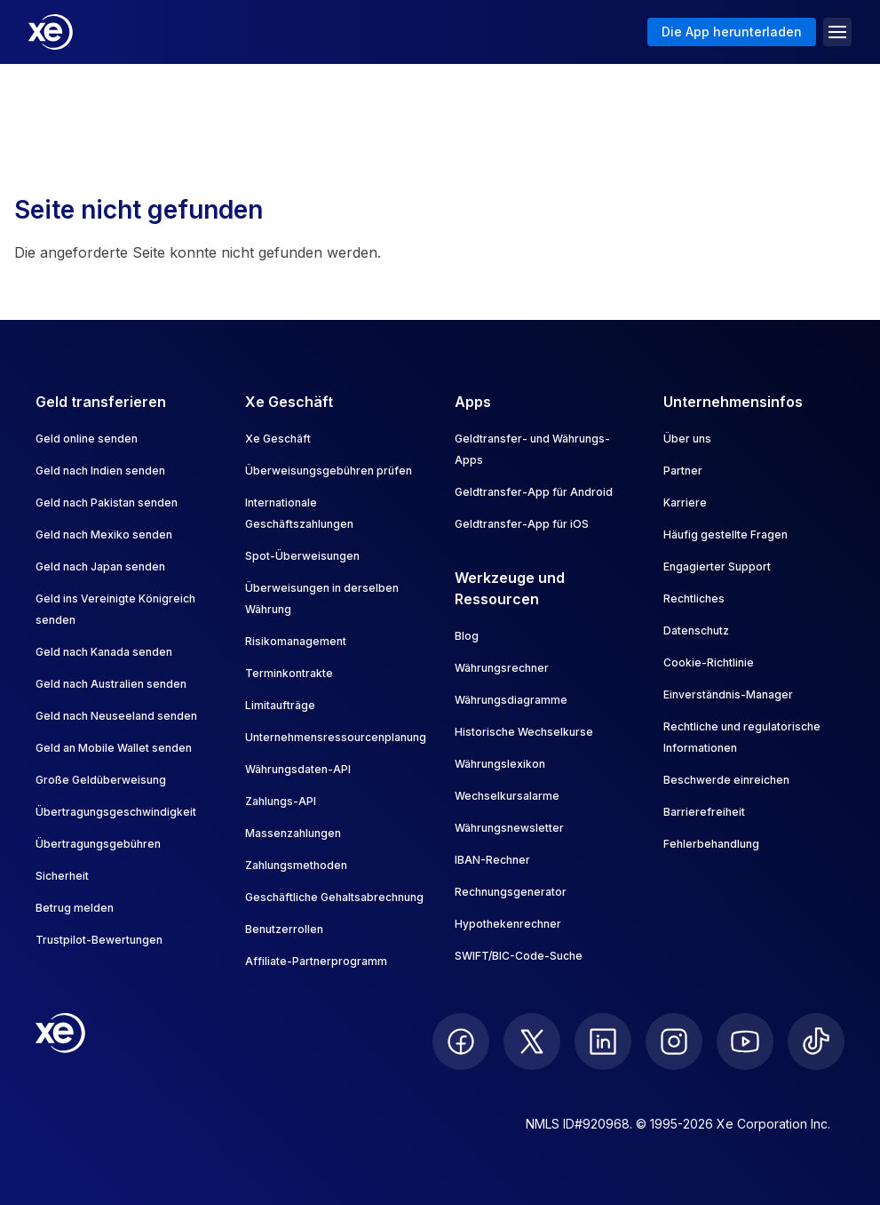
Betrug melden (75, 907)
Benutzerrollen (284, 929)
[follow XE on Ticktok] (816, 1041)
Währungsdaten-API (298, 769)
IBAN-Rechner (492, 859)
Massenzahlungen (293, 833)
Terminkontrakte (289, 673)
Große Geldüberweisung (101, 779)
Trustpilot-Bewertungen (99, 939)
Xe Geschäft (278, 438)
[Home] (50, 32)
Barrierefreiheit (704, 811)
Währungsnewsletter (509, 827)
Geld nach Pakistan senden (107, 502)
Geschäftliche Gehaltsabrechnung (334, 897)
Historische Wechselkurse (524, 731)
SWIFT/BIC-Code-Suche (519, 955)
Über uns (687, 438)
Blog (467, 635)
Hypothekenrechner (508, 923)
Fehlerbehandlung (711, 843)
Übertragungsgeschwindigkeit (116, 811)
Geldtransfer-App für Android (534, 492)
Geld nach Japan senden (100, 566)
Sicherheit (62, 875)
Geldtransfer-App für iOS (522, 524)
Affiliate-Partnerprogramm (316, 961)
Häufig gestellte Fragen (725, 534)
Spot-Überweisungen (302, 556)
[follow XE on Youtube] (745, 1041)
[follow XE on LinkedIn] (603, 1041)
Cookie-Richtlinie (708, 662)
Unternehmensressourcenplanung (335, 737)
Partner (682, 470)
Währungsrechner (502, 667)
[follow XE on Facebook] (460, 1041)
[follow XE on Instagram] (674, 1041)
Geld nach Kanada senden (104, 651)
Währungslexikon (500, 763)
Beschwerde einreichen (726, 779)
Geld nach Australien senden (111, 683)
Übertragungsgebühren (98, 843)
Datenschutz (696, 630)
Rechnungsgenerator (511, 891)
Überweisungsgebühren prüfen (328, 470)
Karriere (685, 502)
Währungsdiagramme (511, 699)
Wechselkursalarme (507, 795)
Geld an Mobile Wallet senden (114, 747)
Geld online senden (87, 438)
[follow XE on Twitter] (531, 1041)
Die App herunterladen (732, 31)
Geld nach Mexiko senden (104, 534)
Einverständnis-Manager (728, 694)
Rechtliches (694, 598)
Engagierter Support (717, 566)
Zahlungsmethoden (296, 865)
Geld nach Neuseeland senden (116, 715)
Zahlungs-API (280, 801)
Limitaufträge (280, 705)
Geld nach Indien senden (100, 470)
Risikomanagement (295, 641)
